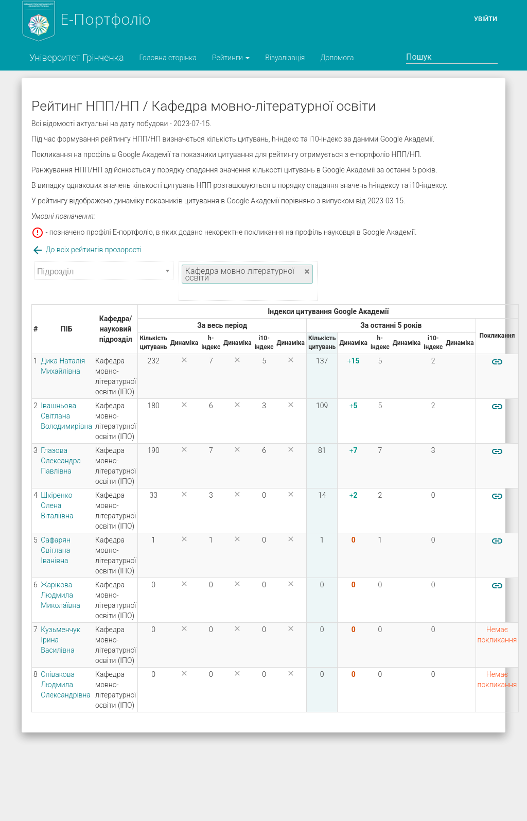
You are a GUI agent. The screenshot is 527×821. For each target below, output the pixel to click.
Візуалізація (285, 58)
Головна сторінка (168, 58)
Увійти (485, 19)
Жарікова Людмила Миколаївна (60, 595)
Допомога (337, 58)
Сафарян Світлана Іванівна (55, 550)
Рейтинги (231, 58)
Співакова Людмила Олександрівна (65, 684)
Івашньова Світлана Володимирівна (66, 415)
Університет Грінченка (76, 57)
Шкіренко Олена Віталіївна (57, 505)
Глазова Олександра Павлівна (61, 460)
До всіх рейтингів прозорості (86, 250)
